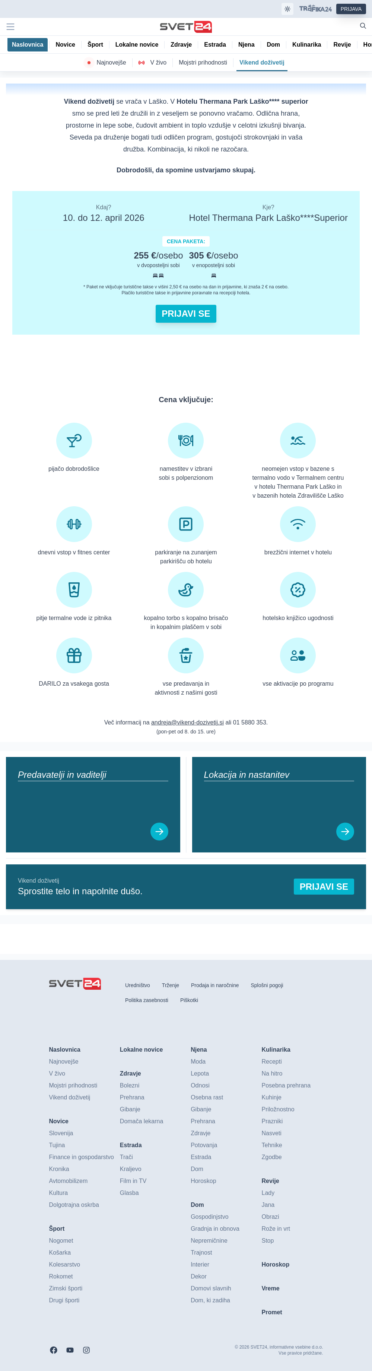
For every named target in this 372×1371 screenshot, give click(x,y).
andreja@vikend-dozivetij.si (187, 722)
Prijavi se (186, 314)
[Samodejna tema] (287, 9)
